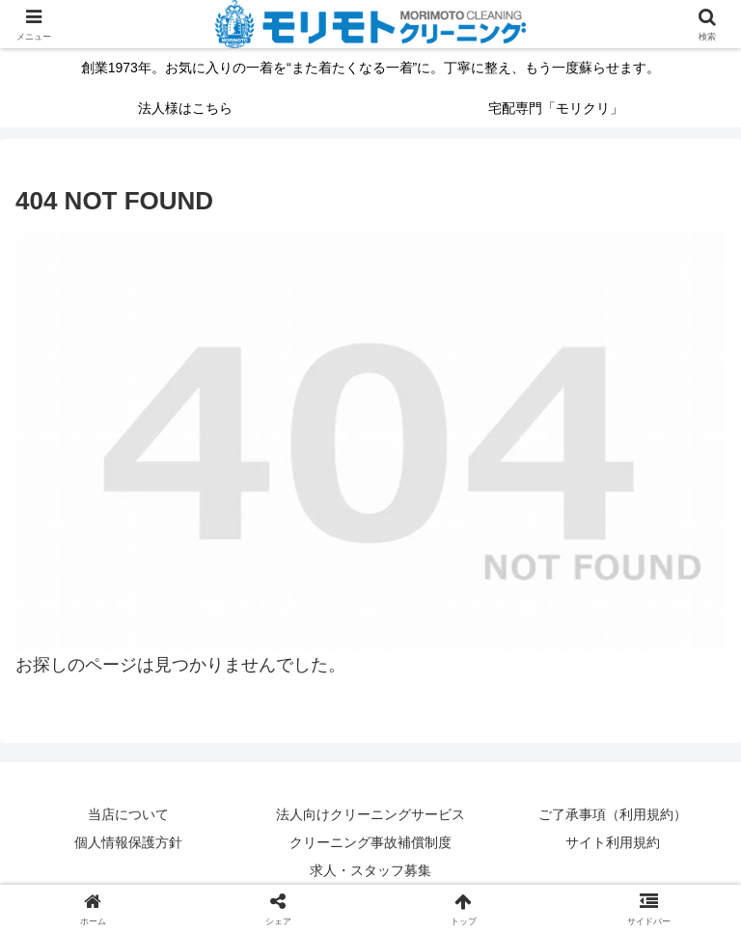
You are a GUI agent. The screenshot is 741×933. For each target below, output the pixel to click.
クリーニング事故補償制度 (370, 842)
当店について (128, 814)
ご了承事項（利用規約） (612, 814)
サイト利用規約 (612, 842)
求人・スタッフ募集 (370, 870)
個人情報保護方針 (128, 842)
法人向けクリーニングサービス (370, 814)
